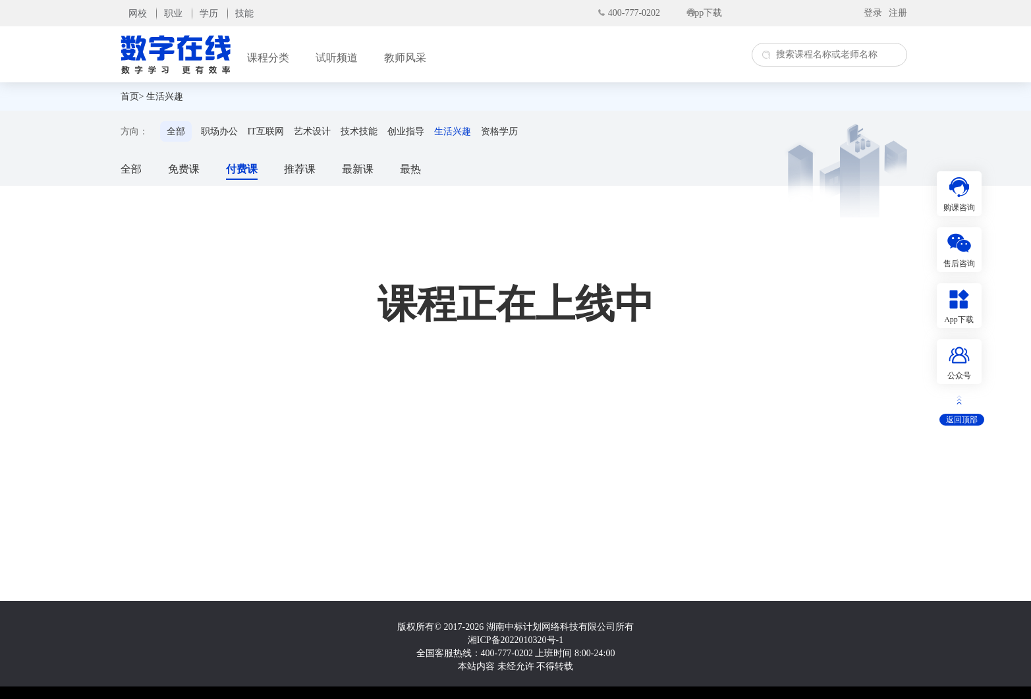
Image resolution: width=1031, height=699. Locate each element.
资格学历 (499, 131)
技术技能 (359, 131)
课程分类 (268, 57)
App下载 (705, 13)
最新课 (358, 169)
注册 (898, 13)
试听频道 (337, 57)
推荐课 (300, 169)
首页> (132, 96)
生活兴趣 (164, 96)
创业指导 (405, 131)
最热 (410, 169)
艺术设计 (312, 131)
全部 (176, 131)
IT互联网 (266, 131)
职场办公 (219, 131)
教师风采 (405, 57)
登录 (873, 13)
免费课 (184, 169)
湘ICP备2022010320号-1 (515, 640)
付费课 (242, 169)
